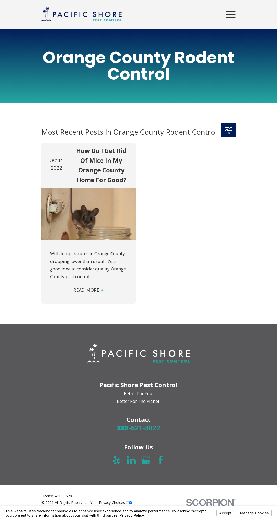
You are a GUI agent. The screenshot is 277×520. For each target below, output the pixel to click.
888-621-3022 (138, 427)
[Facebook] (160, 460)
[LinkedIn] (131, 460)
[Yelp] (116, 460)
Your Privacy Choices (111, 502)
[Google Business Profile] (145, 460)
